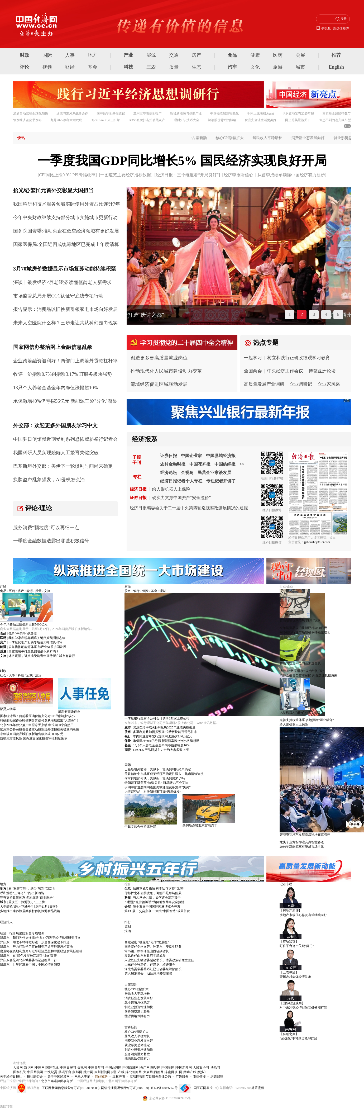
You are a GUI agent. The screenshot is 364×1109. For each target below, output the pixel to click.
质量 (174, 67)
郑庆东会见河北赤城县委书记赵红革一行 (28, 960)
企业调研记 (301, 384)
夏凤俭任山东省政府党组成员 (145, 956)
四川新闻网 (102, 1072)
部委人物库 (8, 709)
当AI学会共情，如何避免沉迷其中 (157, 897)
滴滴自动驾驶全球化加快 (30, 113)
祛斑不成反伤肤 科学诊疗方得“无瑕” (158, 888)
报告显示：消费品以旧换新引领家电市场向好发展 (65, 309)
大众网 (148, 1072)
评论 (24, 67)
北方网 (88, 1072)
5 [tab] (338, 314)
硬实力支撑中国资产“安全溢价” (181, 497)
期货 (127, 750)
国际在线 (52, 1067)
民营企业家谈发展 (214, 472)
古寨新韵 (202, 138)
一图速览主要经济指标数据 (125, 175)
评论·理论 (38, 508)
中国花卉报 (199, 464)
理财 (163, 591)
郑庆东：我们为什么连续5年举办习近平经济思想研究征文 (40, 938)
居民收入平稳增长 (270, 138)
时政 (24, 55)
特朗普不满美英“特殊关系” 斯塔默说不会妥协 (156, 783)
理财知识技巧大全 (186, 120)
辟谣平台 (65, 1072)
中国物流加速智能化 (224, 113)
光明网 (155, 1067)
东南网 (169, 1072)
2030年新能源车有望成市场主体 (302, 847)
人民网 (18, 1067)
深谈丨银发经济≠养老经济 (40, 282)
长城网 (77, 1072)
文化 (255, 67)
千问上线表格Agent (260, 113)
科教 (21, 675)
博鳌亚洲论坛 (322, 370)
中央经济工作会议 (285, 370)
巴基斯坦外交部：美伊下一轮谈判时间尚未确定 (63, 466)
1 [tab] (290, 314)
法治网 (215, 1067)
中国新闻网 (184, 1067)
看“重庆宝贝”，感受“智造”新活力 (31, 888)
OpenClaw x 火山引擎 (105, 120)
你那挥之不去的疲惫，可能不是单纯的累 (152, 893)
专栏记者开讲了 (221, 481)
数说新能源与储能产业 (186, 113)
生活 (127, 888)
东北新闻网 (134, 1072)
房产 (196, 55)
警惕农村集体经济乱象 (295, 977)
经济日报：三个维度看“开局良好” (187, 175)
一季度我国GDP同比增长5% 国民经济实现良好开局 (182, 161)
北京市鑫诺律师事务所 (57, 1081)
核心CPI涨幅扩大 (233, 138)
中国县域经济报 (221, 455)
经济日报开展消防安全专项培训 (22, 933)
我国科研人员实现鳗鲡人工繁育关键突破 (56, 452)
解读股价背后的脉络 (222, 120)
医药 (277, 55)
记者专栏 (286, 884)
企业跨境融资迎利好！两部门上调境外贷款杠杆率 (65, 360)
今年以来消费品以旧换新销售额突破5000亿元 (31, 734)
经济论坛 (168, 472)
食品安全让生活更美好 (260, 120)
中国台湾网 (113, 1067)
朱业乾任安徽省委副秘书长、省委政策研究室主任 (159, 960)
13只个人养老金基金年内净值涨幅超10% (55, 387)
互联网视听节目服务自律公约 (150, 1076)
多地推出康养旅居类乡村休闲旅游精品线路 (30, 911)
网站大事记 (82, 1076)
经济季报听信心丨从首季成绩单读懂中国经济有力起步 (274, 175)
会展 (300, 55)
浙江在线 (118, 1072)
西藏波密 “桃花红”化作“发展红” (146, 942)
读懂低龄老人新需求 (90, 282)
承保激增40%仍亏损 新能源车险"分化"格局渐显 (166, 741)
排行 (127, 922)
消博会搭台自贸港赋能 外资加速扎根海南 (308, 675)
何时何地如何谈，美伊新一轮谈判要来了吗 (154, 778)
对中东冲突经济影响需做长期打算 (303, 1008)
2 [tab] (302, 314)
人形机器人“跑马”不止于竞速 (300, 712)
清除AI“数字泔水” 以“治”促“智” (302, 671)
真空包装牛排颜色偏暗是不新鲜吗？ (33, 651)
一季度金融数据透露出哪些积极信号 (51, 540)
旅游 (277, 67)
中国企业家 (191, 455)
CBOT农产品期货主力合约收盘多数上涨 (161, 750)
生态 (196, 67)
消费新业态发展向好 (311, 138)
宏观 (29, 675)
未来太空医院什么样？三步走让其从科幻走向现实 (65, 322)
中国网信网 (35, 1072)
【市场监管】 (289, 941)
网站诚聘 (101, 1076)
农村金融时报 (172, 464)
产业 (128, 55)
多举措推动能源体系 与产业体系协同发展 (37, 647)
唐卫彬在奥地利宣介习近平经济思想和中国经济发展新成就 (41, 951)
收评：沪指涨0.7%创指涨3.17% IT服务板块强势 (62, 374)
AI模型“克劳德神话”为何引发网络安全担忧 (154, 902)
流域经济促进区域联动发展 (159, 384)
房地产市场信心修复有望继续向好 (303, 915)
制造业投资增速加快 (138, 1007)
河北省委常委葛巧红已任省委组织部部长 (152, 969)
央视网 (82, 1067)
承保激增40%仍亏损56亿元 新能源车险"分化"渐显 (65, 401)
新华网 (28, 1067)
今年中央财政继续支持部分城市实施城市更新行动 (65, 217)
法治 (38, 675)
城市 (300, 67)
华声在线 (190, 1072)
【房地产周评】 (291, 910)
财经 (70, 67)
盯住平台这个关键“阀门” (297, 946)
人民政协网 (201, 1067)
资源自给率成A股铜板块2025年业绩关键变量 (164, 727)
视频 (47, 67)
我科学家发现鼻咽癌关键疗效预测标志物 (36, 638)
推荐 (336, 55)
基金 (92, 67)
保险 (145, 591)
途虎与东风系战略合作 (72, 113)
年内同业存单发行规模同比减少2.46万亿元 (162, 736)
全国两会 (253, 370)
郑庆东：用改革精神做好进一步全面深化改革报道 (35, 942)
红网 (179, 1072)
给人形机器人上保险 (171, 489)
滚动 (127, 931)
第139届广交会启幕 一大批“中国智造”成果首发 (157, 911)
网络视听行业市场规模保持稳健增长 (305, 632)
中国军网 (168, 1067)
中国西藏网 (130, 1067)
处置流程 (257, 1088)
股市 (127, 591)
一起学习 (253, 357)
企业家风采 (329, 384)
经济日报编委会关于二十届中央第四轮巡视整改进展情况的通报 (189, 508)
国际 (47, 55)
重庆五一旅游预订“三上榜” (27, 902)
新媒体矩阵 (341, 28)
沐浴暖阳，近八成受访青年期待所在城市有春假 (41, 656)
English (336, 67)
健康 (255, 55)
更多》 (202, 1072)
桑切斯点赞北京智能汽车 (200, 825)
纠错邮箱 (216, 1076)
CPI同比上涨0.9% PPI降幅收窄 (67, 175)
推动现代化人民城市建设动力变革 (166, 371)
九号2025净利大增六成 (66, 120)
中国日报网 (68, 1067)
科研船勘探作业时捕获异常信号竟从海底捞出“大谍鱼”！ (39, 720)
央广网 (145, 1067)
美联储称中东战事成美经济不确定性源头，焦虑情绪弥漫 (164, 774)
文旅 (47, 591)
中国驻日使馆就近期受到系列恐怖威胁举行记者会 (65, 439)
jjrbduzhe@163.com (317, 542)
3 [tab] (314, 314)
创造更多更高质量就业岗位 (159, 358)
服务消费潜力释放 (137, 1011)
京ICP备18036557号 (164, 1088)
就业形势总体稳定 (137, 1002)
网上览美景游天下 (297, 120)
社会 (3, 675)
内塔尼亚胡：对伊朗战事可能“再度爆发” (152, 792)
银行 (136, 591)
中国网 (40, 1067)
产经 (3, 586)
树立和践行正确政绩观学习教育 (298, 357)
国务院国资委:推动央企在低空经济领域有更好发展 (66, 231)
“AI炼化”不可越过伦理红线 (298, 1038)
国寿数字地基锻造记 (111, 113)
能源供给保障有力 (137, 1016)
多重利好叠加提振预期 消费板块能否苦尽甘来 (165, 732)
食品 (232, 55)
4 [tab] (326, 314)
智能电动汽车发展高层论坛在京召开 (305, 834)
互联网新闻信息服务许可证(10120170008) (70, 1088)
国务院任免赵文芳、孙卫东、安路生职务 (152, 947)
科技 (128, 67)
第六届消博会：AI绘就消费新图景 (148, 973)
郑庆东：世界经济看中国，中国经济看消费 (30, 964)
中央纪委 (51, 1072)
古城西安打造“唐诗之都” (160, 315)
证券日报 (168, 455)
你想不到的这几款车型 (335, 120)
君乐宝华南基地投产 (147, 113)
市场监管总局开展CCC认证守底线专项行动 (58, 295)
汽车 (232, 67)
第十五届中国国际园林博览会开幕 (156, 906)
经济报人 (6, 922)
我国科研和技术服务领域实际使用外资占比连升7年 (66, 204)
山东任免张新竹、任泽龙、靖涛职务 (149, 964)
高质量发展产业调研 (264, 384)
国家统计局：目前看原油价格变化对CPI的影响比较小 (37, 716)
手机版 (326, 28)
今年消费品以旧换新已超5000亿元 (23, 624)
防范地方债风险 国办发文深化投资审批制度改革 (33, 738)
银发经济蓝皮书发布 (27, 120)
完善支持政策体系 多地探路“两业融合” (307, 720)
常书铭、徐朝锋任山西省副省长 (146, 951)
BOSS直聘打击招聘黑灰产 (147, 120)
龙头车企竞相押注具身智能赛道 (302, 842)
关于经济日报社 (11, 1076)
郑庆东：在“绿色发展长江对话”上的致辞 (28, 956)
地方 (92, 55)
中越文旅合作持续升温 (140, 826)
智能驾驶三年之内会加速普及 (300, 663)
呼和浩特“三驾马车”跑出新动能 (22, 893)
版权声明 (118, 1076)
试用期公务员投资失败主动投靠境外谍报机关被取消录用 (39, 729)
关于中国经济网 (58, 1076)
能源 (151, 55)
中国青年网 (96, 1067)
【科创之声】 (289, 1034)
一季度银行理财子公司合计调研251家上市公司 (156, 718)
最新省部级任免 (69, 711)
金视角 (187, 472)
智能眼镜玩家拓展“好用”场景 (300, 620)
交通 (174, 55)
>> (242, 464)
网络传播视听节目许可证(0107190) (125, 1088)
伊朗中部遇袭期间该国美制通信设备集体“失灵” (157, 787)
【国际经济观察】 (292, 1003)
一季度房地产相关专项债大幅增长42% (35, 642)
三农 (151, 67)
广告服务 (182, 1076)
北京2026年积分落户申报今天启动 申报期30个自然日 (37, 725)
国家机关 (19, 1072)
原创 (127, 926)
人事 (70, 55)
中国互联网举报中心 (204, 1088)
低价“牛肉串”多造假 (22, 633)
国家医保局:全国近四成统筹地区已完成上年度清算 (66, 244)
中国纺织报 (225, 464)
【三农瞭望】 (289, 972)
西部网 (159, 1072)
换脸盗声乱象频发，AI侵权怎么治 (49, 479)
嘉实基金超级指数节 (336, 113)
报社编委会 (35, 1076)
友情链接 (199, 1076)
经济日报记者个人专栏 (181, 481)
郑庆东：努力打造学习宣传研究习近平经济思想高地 (36, 947)
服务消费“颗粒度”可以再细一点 (46, 527)
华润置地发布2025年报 (298, 113)
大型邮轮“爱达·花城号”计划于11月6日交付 (29, 906)
